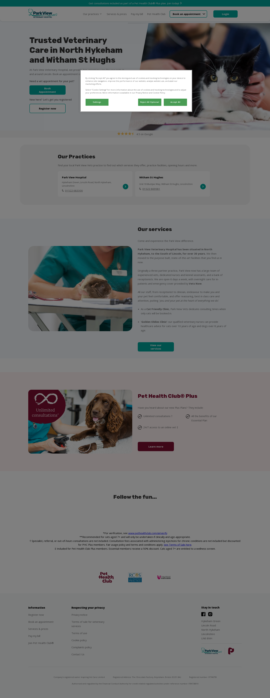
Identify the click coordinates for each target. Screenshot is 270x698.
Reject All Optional (149, 102)
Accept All (175, 102)
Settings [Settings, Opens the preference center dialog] (97, 102)
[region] (136, 91)
